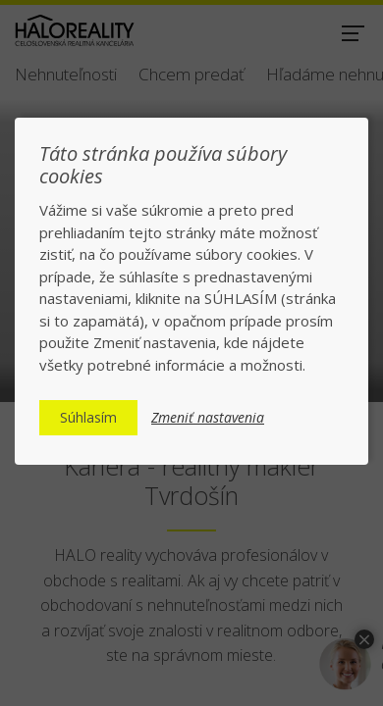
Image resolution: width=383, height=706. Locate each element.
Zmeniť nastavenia (207, 418)
